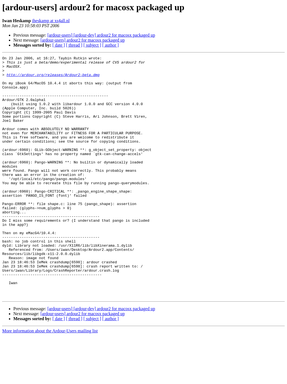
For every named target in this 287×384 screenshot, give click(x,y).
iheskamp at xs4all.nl (51, 20)
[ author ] (110, 45)
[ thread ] (74, 45)
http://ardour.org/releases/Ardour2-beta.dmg (53, 78)
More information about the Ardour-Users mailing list (50, 379)
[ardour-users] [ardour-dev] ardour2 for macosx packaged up (101, 35)
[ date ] (58, 45)
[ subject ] (92, 45)
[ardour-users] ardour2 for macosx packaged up (82, 40)
